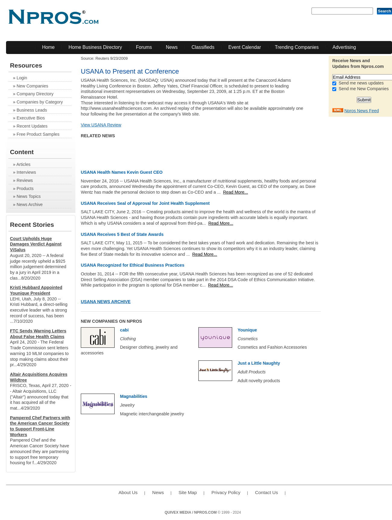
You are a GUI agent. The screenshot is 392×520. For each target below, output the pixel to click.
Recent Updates (32, 126)
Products (25, 188)
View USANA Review (101, 124)
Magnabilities (133, 396)
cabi (124, 330)
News (172, 47)
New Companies (32, 86)
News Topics (29, 196)
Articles (23, 164)
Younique (247, 330)
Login (22, 77)
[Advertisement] (368, 210)
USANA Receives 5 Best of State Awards (122, 234)
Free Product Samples (38, 134)
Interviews (26, 172)
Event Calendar (244, 47)
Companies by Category (40, 102)
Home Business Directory (95, 47)
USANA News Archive (106, 301)
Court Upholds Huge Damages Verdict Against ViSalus (36, 244)
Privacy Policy (225, 492)
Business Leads (32, 110)
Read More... (235, 192)
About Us (128, 492)
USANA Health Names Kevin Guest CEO (122, 172)
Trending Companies (297, 47)
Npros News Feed (361, 110)
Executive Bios (31, 118)
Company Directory (35, 93)
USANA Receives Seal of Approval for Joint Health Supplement (145, 203)
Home (48, 47)
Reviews (25, 180)
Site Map (188, 492)
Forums (144, 47)
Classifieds (202, 47)
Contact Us (266, 492)
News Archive (30, 204)
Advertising (344, 47)
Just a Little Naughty (259, 363)
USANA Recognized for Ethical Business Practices (133, 265)
